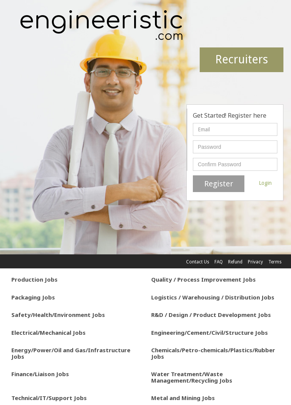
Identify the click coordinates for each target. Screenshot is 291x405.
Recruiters (241, 59)
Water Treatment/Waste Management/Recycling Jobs (191, 377)
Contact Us (197, 262)
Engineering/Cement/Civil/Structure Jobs (209, 332)
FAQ (218, 262)
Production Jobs (34, 279)
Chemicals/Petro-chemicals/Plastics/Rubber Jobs (213, 353)
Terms (275, 262)
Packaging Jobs (33, 297)
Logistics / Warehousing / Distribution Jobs (212, 297)
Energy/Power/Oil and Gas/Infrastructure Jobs (70, 353)
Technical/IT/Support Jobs (49, 398)
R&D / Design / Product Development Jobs (211, 314)
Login (265, 183)
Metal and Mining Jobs (183, 398)
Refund (235, 262)
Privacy (255, 262)
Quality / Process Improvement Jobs (203, 279)
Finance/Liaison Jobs (40, 374)
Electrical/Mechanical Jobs (48, 332)
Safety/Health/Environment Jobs (58, 314)
